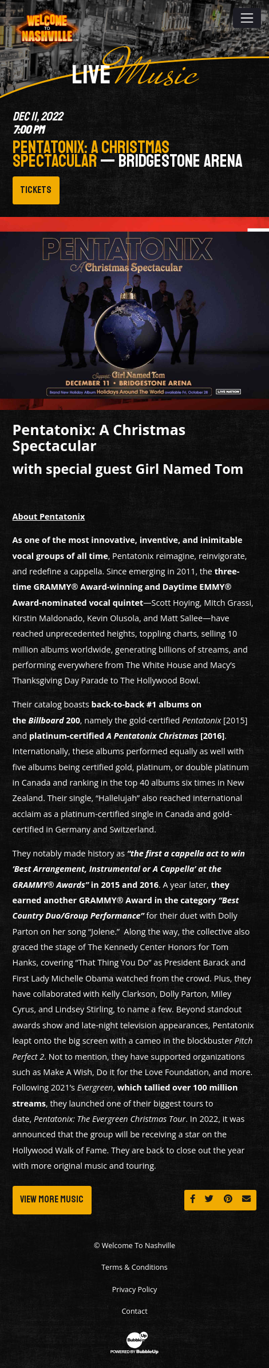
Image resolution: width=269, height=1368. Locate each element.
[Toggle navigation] (247, 17)
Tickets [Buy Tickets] (36, 190)
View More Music (52, 1199)
